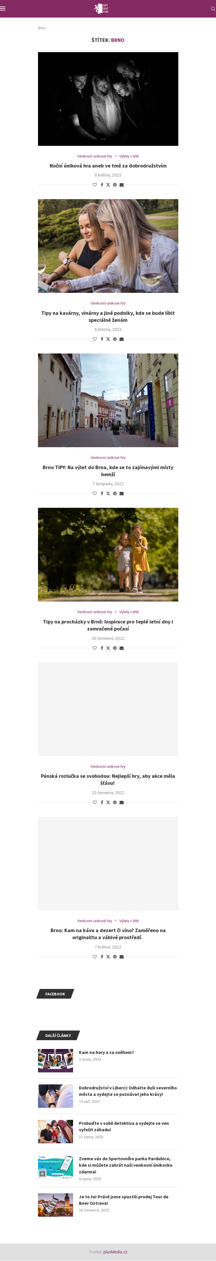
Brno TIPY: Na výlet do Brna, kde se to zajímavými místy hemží (108, 471)
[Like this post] (95, 184)
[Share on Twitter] (108, 184)
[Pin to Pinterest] (115, 184)
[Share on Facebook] (102, 184)
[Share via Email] (122, 184)
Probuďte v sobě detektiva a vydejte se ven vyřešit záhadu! (124, 1126)
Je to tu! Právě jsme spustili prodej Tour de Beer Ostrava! (124, 1200)
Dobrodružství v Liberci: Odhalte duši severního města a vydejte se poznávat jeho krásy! (128, 1091)
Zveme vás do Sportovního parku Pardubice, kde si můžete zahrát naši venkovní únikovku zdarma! (126, 1165)
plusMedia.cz (115, 1252)
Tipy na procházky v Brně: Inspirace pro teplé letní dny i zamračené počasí (108, 625)
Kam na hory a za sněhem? (106, 1052)
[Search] (213, 8)
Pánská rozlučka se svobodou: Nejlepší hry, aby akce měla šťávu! (108, 780)
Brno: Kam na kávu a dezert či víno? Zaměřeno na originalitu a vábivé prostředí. (108, 934)
